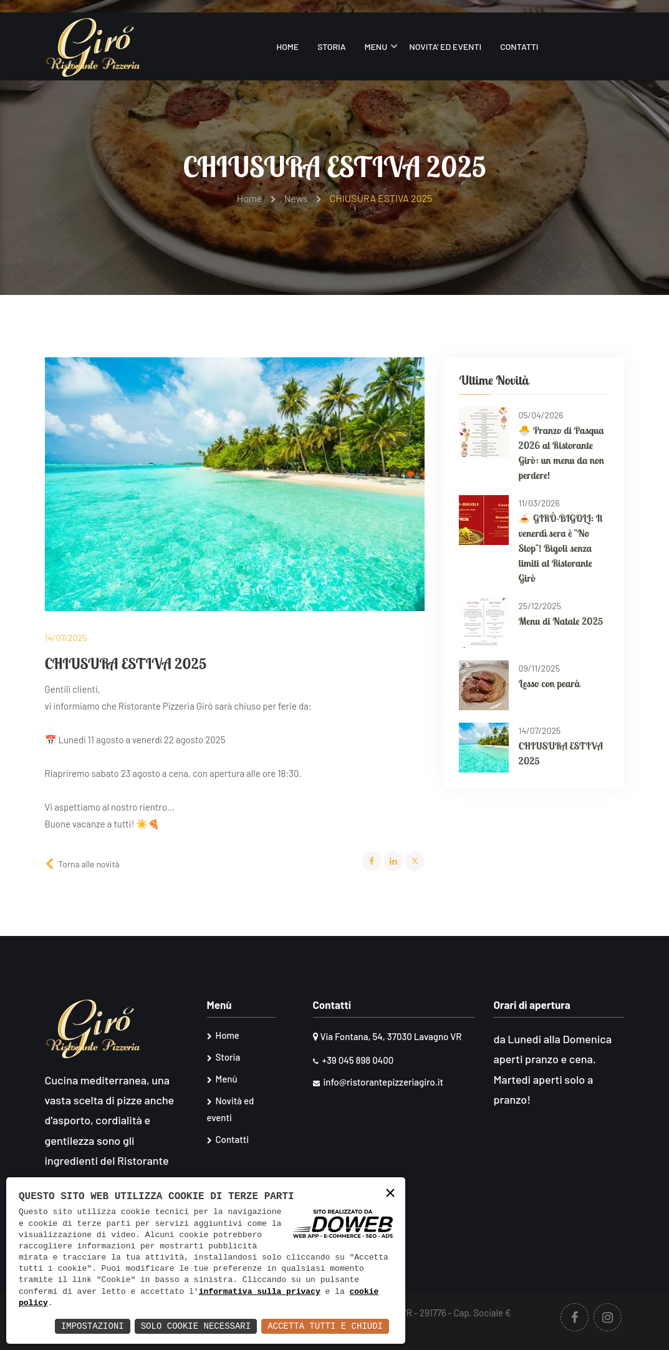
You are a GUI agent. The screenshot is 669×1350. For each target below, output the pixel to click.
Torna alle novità (88, 864)
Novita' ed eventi (445, 46)
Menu (375, 46)
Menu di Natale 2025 (560, 621)
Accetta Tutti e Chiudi (325, 1326)
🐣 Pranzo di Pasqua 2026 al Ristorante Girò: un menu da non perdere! (561, 452)
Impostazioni (92, 1326)
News (303, 198)
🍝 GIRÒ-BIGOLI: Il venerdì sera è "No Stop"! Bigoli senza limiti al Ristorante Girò (560, 548)
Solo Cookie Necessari (196, 1326)
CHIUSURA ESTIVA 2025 (560, 753)
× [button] (390, 1194)
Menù (222, 1078)
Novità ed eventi (230, 1109)
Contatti (519, 46)
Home (287, 46)
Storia (331, 46)
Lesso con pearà (548, 683)
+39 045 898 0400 (353, 1060)
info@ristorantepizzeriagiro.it (378, 1081)
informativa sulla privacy (259, 1292)
